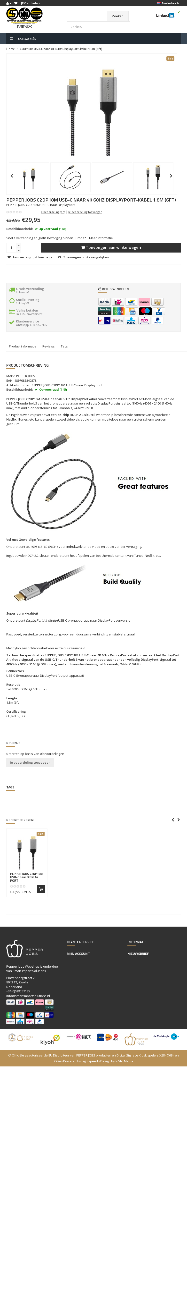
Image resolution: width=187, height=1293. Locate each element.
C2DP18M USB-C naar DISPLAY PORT (26, 877)
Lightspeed (90, 1061)
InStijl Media (124, 1061)
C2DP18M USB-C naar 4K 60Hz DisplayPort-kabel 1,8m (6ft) (61, 48)
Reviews (48, 346)
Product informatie (22, 346)
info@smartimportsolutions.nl (28, 996)
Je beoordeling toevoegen (85, 212)
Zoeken (118, 16)
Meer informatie (101, 238)
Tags (64, 346)
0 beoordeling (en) (53, 212)
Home (10, 48)
